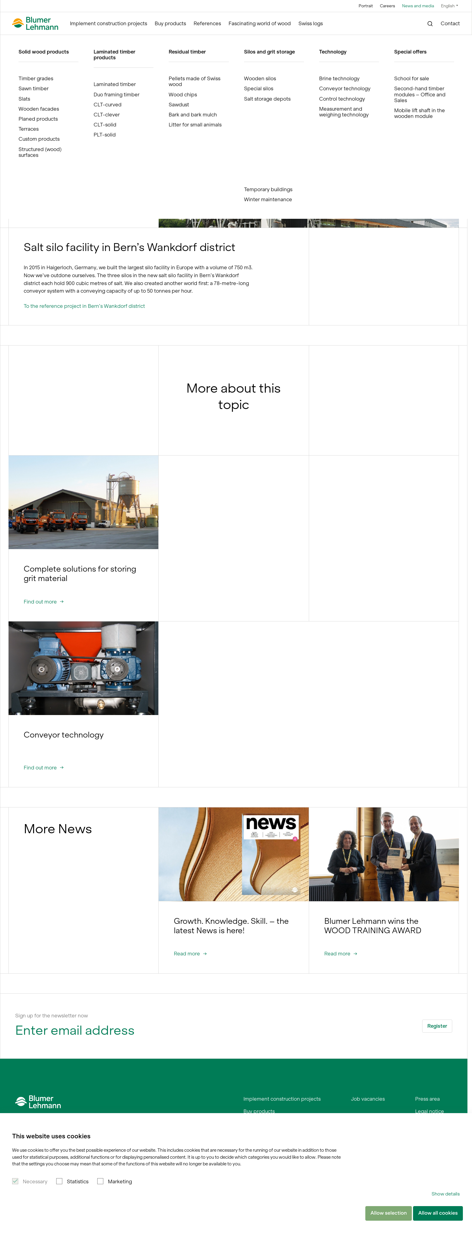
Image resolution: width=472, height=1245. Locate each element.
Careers (387, 6)
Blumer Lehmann (38, 40)
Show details (446, 1194)
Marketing (120, 1181)
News (106, 40)
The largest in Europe (138, 40)
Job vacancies (368, 1099)
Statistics (77, 1181)
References (207, 23)
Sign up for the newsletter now (51, 1016)
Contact (450, 23)
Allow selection (388, 1213)
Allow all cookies (438, 1213)
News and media (418, 6)
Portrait (366, 6)
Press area (427, 1099)
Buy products (170, 23)
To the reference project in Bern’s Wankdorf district (84, 306)
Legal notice (429, 1111)
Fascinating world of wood (260, 23)
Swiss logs (310, 23)
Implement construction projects (108, 23)
